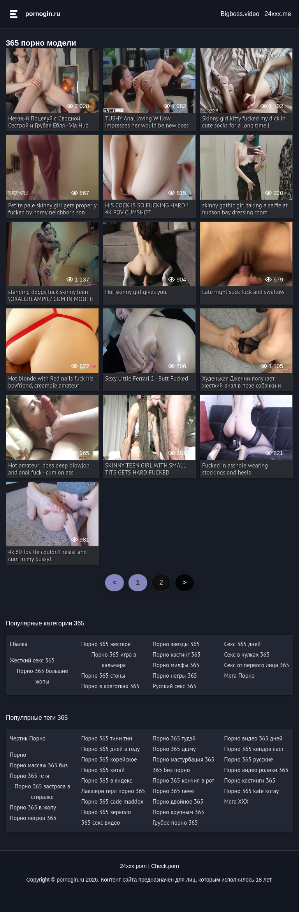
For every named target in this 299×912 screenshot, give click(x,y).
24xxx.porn (133, 866)
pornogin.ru (42, 14)
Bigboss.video (240, 14)
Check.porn (165, 866)
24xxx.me (278, 14)
